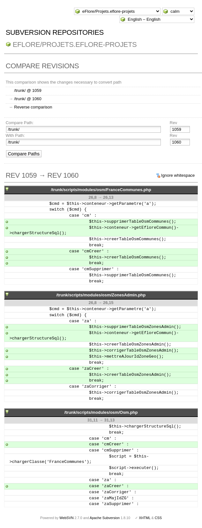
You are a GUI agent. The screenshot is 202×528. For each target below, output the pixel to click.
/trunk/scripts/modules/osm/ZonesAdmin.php (101, 295)
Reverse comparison (33, 107)
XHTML (144, 518)
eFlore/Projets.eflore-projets (75, 44)
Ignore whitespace (178, 175)
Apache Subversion (105, 518)
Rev (173, 122)
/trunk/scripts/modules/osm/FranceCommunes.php (101, 189)
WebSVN (66, 518)
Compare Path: (20, 122)
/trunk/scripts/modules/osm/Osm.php (101, 412)
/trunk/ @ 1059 (27, 90)
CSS (158, 518)
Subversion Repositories (55, 32)
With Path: (15, 135)
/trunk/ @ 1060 (27, 98)
